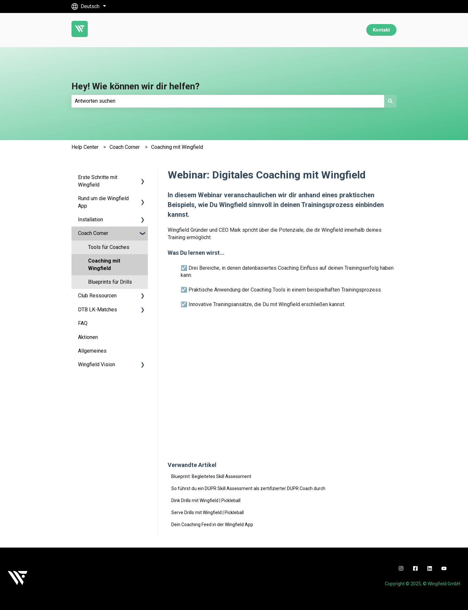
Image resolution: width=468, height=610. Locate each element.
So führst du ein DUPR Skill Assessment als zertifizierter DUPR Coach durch (248, 488)
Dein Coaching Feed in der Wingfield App (212, 524)
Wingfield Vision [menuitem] (96, 364)
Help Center (85, 147)
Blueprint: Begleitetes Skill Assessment (211, 476)
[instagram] (401, 568)
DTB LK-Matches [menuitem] (97, 309)
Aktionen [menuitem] (88, 337)
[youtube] (444, 568)
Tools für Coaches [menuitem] (108, 247)
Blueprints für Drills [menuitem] (110, 282)
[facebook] (415, 568)
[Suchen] (390, 101)
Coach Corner (125, 147)
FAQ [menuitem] (82, 323)
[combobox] (228, 101)
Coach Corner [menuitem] (93, 233)
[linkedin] (429, 568)
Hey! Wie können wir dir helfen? (136, 86)
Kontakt (381, 30)
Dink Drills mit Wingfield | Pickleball (205, 500)
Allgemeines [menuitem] (92, 351)
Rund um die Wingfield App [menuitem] (103, 202)
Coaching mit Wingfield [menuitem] (104, 264)
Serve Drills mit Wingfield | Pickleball (207, 512)
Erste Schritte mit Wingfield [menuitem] (97, 181)
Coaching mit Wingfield (177, 147)
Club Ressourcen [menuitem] (97, 295)
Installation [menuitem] (90, 219)
